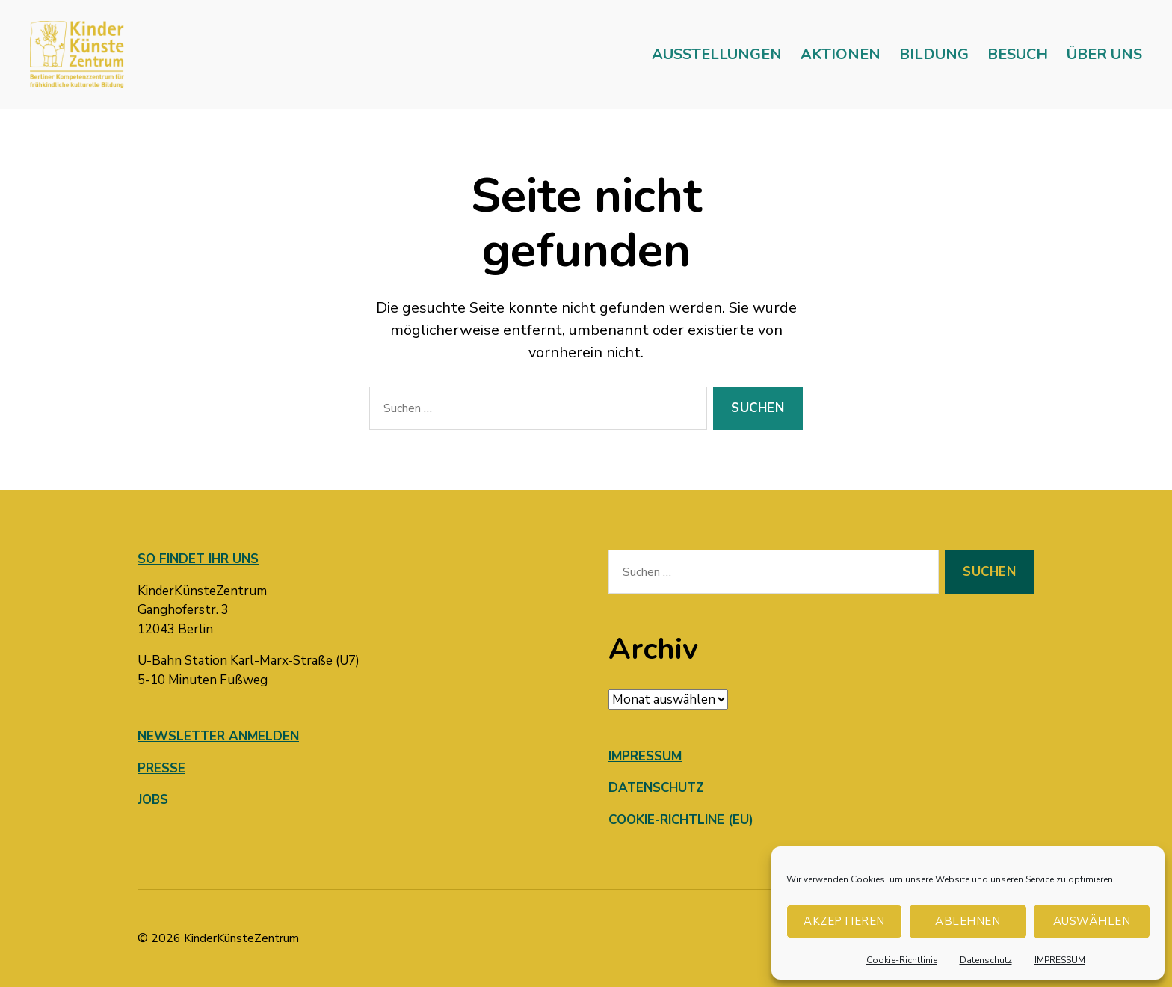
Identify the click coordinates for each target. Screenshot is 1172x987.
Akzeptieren (844, 921)
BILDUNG (934, 55)
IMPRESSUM (1059, 960)
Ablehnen (967, 921)
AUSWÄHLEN (1092, 921)
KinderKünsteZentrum (241, 938)
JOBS (153, 799)
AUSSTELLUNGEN (717, 55)
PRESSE (161, 768)
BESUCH (1017, 55)
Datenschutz (986, 960)
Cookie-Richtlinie (901, 960)
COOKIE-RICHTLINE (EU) (680, 819)
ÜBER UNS (1104, 55)
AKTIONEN (840, 55)
